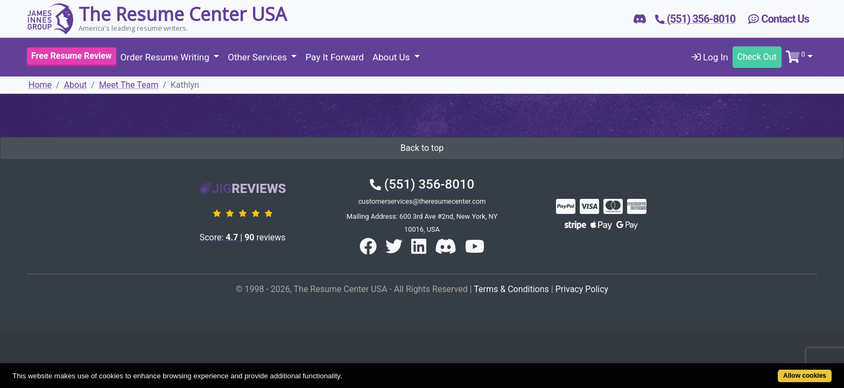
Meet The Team (128, 85)
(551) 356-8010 (422, 184)
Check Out (757, 57)
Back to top (422, 148)
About (75, 85)
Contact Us (778, 18)
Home (40, 85)
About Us (392, 57)
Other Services (258, 57)
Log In (710, 57)
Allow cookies (760, 370)
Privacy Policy (582, 289)
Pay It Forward (334, 57)
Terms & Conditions (511, 289)
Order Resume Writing (166, 57)
